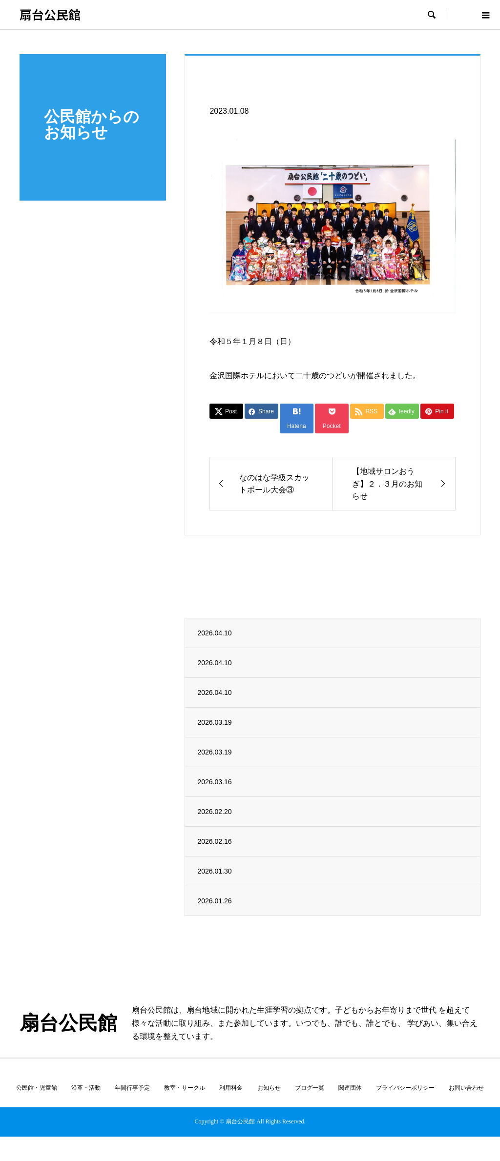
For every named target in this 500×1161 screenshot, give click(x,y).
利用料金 (231, 1087)
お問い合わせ (466, 1087)
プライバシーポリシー (405, 1087)
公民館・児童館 (36, 1087)
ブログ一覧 (309, 1087)
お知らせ (269, 1087)
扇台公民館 (50, 14)
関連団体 (350, 1087)
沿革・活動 (86, 1087)
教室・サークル (184, 1087)
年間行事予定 (132, 1087)
